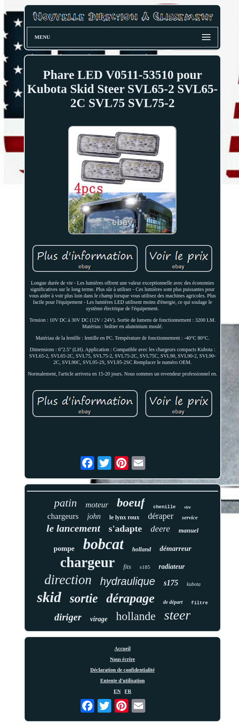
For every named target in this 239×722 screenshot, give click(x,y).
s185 (145, 567)
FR (127, 691)
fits (127, 566)
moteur (96, 504)
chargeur (87, 562)
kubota (194, 584)
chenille (164, 506)
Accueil (122, 649)
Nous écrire (122, 659)
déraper (160, 516)
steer (177, 615)
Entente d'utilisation (122, 681)
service (190, 517)
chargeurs (63, 516)
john (94, 516)
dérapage (131, 598)
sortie (84, 598)
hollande (135, 616)
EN (117, 691)
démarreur (176, 548)
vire (187, 507)
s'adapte (125, 528)
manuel (189, 530)
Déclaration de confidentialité (122, 670)
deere (160, 529)
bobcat (103, 544)
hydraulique (127, 581)
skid (49, 597)
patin (65, 503)
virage (98, 619)
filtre (199, 603)
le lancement (73, 528)
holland (141, 549)
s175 (171, 583)
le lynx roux (124, 517)
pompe (64, 548)
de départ (173, 602)
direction (68, 579)
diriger (68, 617)
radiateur (171, 566)
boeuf (130, 502)
